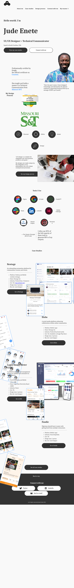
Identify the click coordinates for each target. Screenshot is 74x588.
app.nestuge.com (19, 283)
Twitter (23, 488)
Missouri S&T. (17, 89)
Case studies (29, 8)
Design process (40, 8)
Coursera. (15, 75)
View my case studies (15, 50)
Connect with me (52, 8)
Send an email (36, 493)
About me (20, 8)
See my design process (27, 174)
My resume (64, 8)
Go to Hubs (53, 343)
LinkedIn (49, 488)
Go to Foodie (53, 445)
